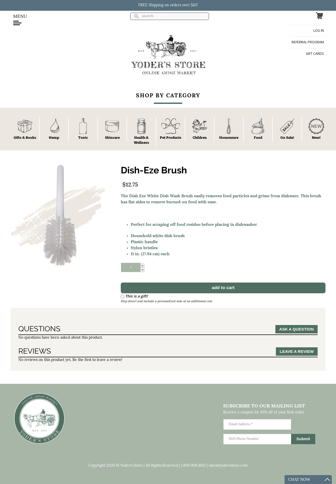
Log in (318, 30)
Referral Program (308, 42)
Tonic (83, 137)
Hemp (54, 137)
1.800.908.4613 (193, 466)
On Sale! (287, 137)
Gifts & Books (25, 137)
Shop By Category (168, 96)
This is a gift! (136, 296)
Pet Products (170, 137)
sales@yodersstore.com (228, 466)
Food (258, 137)
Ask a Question (296, 329)
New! (316, 137)
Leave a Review (297, 351)
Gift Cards (315, 53)
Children (200, 137)
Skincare (112, 137)
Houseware (228, 137)
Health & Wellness (141, 140)
